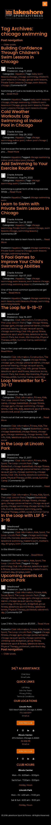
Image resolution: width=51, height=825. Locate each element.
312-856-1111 (25, 741)
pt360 (13, 340)
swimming (6, 284)
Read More (12, 94)
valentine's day (37, 646)
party (3, 477)
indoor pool (19, 140)
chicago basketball (18, 403)
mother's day (7, 572)
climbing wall (19, 604)
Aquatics (19, 74)
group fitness (38, 331)
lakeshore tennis (38, 334)
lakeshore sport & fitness (36, 409)
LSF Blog (26, 687)
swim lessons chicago (36, 108)
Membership (32, 337)
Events (22, 475)
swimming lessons (27, 231)
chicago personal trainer (27, 325)
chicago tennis (34, 434)
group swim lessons (37, 79)
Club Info (26, 331)
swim (15, 183)
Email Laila (25, 677)
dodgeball (32, 604)
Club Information (24, 320)
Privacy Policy (25, 693)
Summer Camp (25, 340)
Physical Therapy (15, 477)
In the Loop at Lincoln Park (22, 446)
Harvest (16, 538)
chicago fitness (40, 322)
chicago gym (7, 325)
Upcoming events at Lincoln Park (21, 578)
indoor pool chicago (36, 140)
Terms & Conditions (25, 696)
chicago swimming (28, 76)
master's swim (30, 541)
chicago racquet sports (31, 328)
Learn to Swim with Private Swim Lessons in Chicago (25, 208)
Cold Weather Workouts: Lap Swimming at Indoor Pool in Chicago (21, 118)
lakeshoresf (7, 411)
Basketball (37, 400)
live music (20, 337)
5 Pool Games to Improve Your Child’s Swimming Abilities (22, 261)
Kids (44, 397)
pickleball (31, 609)
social (17, 411)
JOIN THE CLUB (25, 723)
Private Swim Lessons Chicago (16, 82)
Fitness (37, 397)
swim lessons (19, 281)
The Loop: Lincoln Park (13, 322)
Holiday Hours (25, 785)
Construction (40, 320)
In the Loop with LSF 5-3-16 (24, 518)
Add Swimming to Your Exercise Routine (24, 166)
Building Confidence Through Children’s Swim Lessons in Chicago (21, 55)
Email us (25, 716)
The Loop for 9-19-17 (21, 307)
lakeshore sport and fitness (15, 334)
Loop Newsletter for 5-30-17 (23, 383)
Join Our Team (25, 690)
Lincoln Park (7, 337)
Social (4, 595)
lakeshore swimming (37, 475)
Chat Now (25, 674)
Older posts (8, 44)
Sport (4, 463)
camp (4, 403)
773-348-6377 (25, 713)
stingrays (10, 543)
